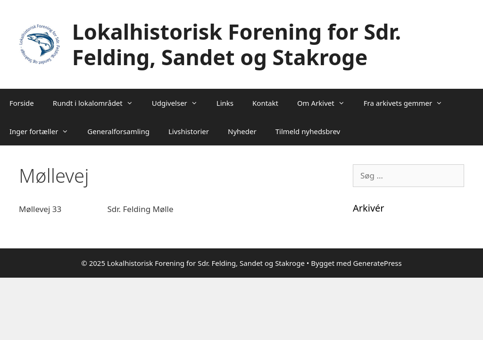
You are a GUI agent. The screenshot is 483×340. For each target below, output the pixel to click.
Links (225, 103)
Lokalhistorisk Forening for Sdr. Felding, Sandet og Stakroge (236, 44)
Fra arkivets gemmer (408, 103)
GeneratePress (377, 263)
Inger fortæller (43, 131)
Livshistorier (188, 131)
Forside (21, 103)
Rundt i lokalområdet (97, 103)
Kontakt (265, 103)
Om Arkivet (325, 103)
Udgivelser (179, 103)
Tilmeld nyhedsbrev (308, 131)
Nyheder (242, 131)
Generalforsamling (118, 131)
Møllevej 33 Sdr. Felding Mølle (96, 209)
